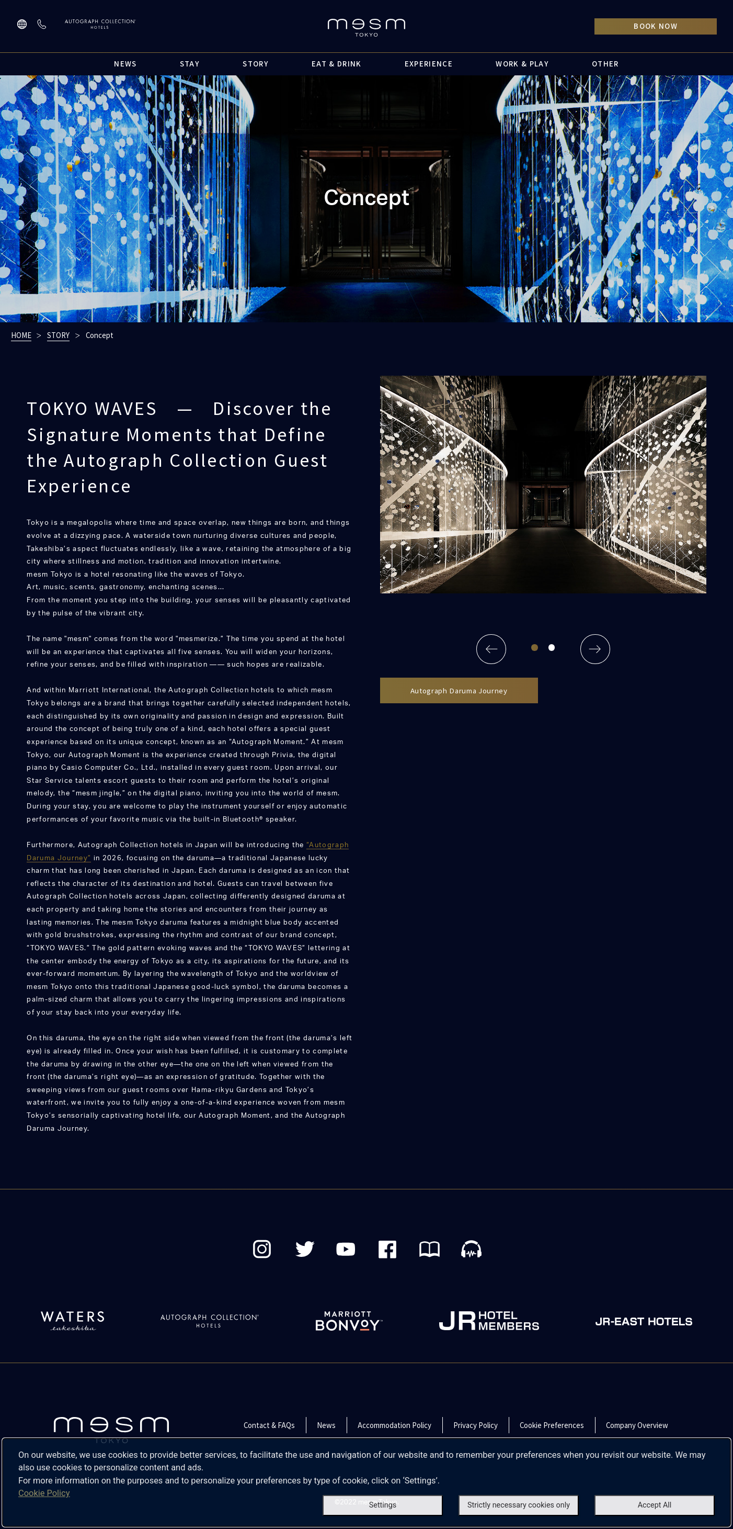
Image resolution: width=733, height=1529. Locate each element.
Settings (382, 1505)
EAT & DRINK (337, 64)
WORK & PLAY (522, 64)
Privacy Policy (475, 1425)
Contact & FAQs (269, 1425)
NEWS (125, 64)
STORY (256, 64)
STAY (190, 64)
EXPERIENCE (429, 64)
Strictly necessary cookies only (518, 1505)
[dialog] (366, 1482)
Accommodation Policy (394, 1425)
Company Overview (637, 1425)
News (326, 1425)
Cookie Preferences (552, 1425)
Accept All (655, 1505)
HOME (21, 335)
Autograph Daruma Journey (459, 690)
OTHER (605, 64)
